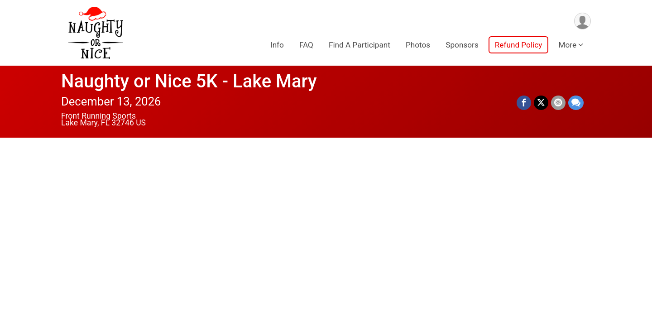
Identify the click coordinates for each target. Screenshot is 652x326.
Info (277, 44)
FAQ (306, 44)
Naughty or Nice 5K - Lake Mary (189, 81)
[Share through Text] (576, 103)
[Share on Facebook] (524, 103)
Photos (418, 44)
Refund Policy (518, 44)
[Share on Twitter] (541, 103)
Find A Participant (359, 44)
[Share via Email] (558, 103)
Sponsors (462, 44)
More (567, 44)
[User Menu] (582, 21)
